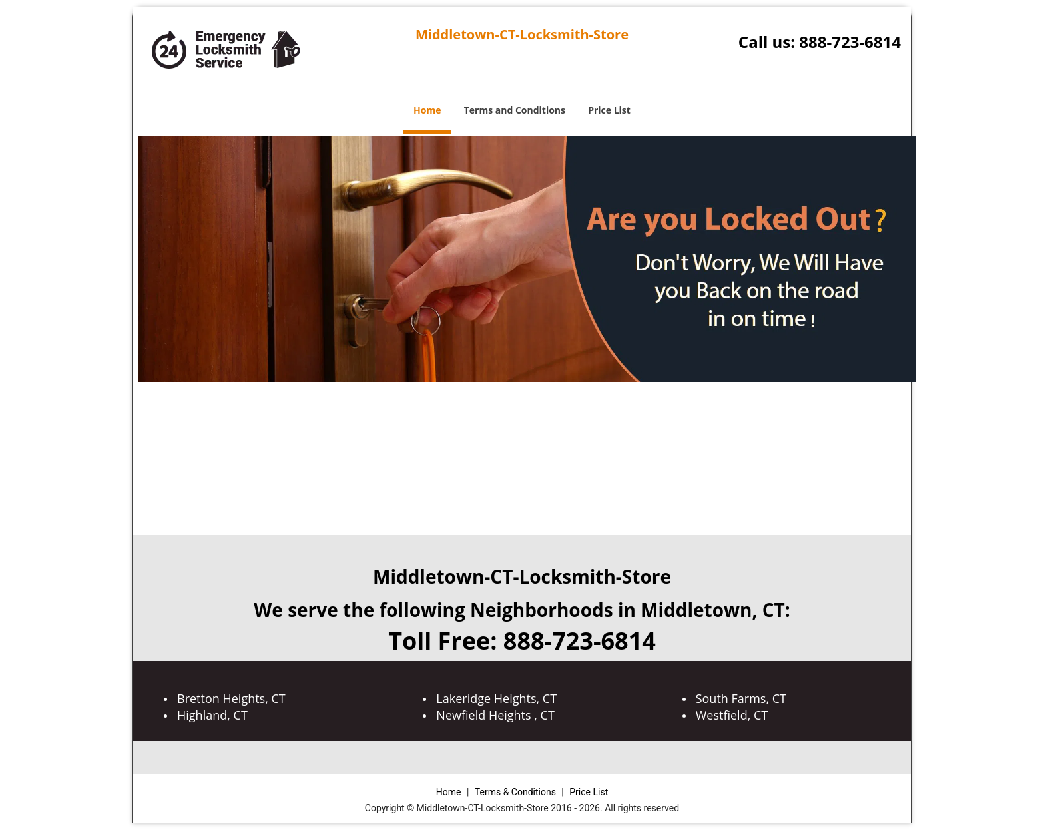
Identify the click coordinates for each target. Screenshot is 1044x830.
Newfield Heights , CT (495, 715)
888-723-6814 (850, 42)
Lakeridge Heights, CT (496, 698)
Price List (609, 110)
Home (427, 110)
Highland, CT (212, 715)
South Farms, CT (741, 698)
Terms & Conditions (515, 792)
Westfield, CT (732, 715)
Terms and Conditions (514, 110)
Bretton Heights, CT (231, 698)
